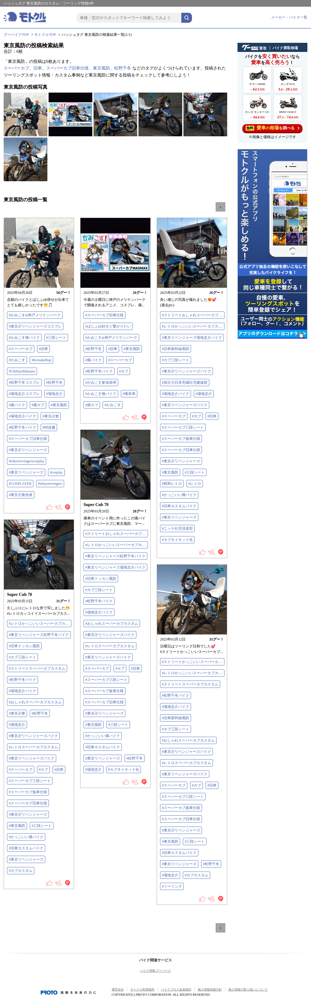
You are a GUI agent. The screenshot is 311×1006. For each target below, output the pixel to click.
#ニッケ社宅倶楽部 (177, 528)
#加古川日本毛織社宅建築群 (184, 382)
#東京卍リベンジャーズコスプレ (35, 326)
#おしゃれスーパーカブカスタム (111, 623)
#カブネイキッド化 (177, 540)
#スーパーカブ (20, 349)
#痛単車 (129, 394)
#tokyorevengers (50, 483)
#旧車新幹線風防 (175, 349)
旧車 (37, 68)
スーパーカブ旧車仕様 (67, 68)
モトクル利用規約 (142, 989)
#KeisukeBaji (41, 360)
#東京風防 (59, 405)
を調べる (272, 128)
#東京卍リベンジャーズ (28, 450)
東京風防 (101, 68)
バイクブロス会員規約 (176, 989)
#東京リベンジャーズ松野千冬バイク (115, 556)
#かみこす (17, 360)
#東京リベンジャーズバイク (184, 405)
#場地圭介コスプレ (24, 394)
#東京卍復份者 (20, 495)
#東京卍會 (51, 416)
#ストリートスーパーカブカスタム (37, 668)
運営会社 (118, 989)
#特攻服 (49, 427)
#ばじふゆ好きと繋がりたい (108, 326)
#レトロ (194, 483)
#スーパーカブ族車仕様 (181, 439)
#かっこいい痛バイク (179, 495)
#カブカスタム (20, 870)
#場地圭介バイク (22, 416)
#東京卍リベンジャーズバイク (186, 371)
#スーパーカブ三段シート (183, 427)
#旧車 (43, 349)
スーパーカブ (16, 68)
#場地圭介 (54, 394)
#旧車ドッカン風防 (100, 578)
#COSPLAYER (20, 483)
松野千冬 (122, 68)
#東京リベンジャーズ (26, 472)
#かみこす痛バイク (24, 337)
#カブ (123, 371)
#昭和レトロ (172, 483)
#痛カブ (38, 405)
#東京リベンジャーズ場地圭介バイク (192, 337)
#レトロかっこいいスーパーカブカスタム (193, 326)
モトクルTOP (45, 34)
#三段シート (56, 337)
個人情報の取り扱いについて (248, 989)
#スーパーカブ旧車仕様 (28, 439)
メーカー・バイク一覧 (289, 17)
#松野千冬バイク (22, 427)
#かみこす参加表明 (100, 382)
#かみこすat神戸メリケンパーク (35, 315)
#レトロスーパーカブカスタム (110, 646)
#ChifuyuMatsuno (22, 371)
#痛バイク (17, 405)
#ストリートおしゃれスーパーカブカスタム (193, 315)
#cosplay (56, 472)
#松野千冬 (54, 382)
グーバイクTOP (16, 34)
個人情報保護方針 (210, 989)
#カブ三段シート (175, 360)
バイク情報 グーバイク (155, 970)
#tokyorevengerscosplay (26, 461)
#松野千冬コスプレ (24, 382)
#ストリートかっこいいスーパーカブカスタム (193, 662)
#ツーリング (172, 886)
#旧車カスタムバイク (179, 506)
